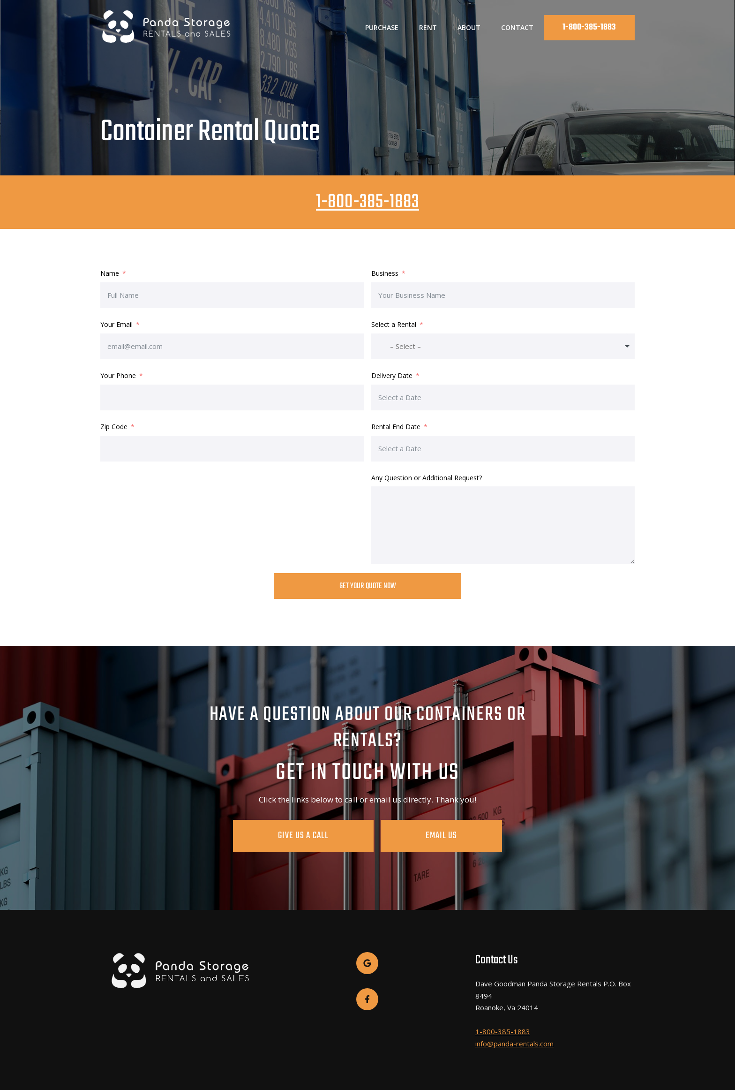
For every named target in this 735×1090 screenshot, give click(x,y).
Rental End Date (395, 426)
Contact (517, 27)
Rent (428, 27)
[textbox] (406, 346)
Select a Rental (393, 324)
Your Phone (118, 375)
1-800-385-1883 (589, 27)
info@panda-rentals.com (514, 1041)
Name (109, 273)
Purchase (381, 27)
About (469, 27)
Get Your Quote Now (367, 586)
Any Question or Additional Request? (426, 477)
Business (385, 273)
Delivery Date (391, 375)
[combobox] (503, 346)
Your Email (116, 324)
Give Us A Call (325, 835)
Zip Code (114, 426)
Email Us (419, 835)
